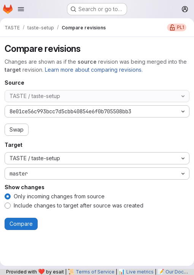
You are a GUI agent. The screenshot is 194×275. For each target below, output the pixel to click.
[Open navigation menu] (21, 9)
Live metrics (140, 272)
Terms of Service (95, 272)
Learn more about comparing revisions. (94, 69)
